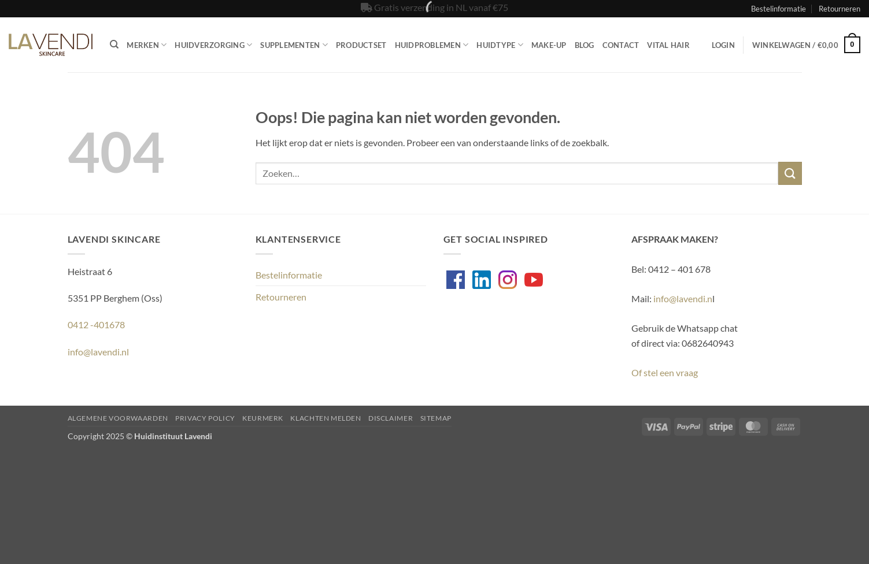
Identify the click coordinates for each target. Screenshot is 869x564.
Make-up (549, 45)
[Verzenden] (789, 173)
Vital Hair (668, 45)
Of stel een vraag (664, 372)
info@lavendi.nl (98, 351)
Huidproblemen (432, 44)
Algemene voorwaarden (118, 418)
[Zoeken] (114, 44)
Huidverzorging (213, 44)
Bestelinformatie (778, 8)
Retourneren (839, 8)
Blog (584, 45)
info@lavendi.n (682, 298)
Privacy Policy (205, 418)
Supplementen (294, 44)
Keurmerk (262, 418)
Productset (361, 45)
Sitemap (436, 418)
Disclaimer (390, 418)
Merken (147, 44)
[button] (723, 45)
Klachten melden (325, 418)
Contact (620, 45)
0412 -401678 (96, 324)
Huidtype (499, 44)
